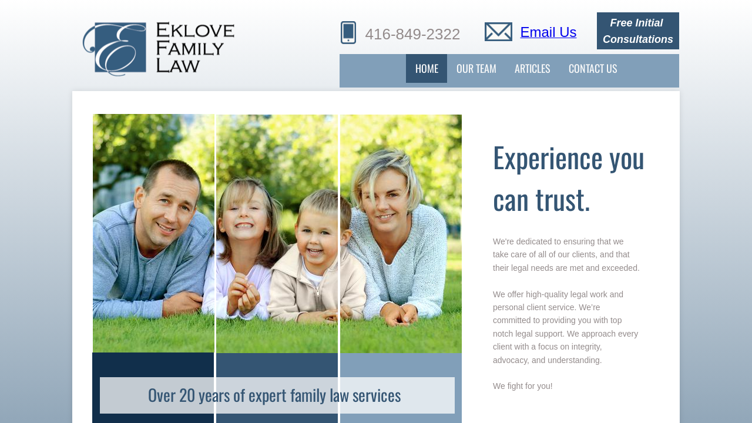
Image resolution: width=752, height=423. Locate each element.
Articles (532, 68)
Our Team (476, 68)
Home (426, 68)
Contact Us (593, 68)
